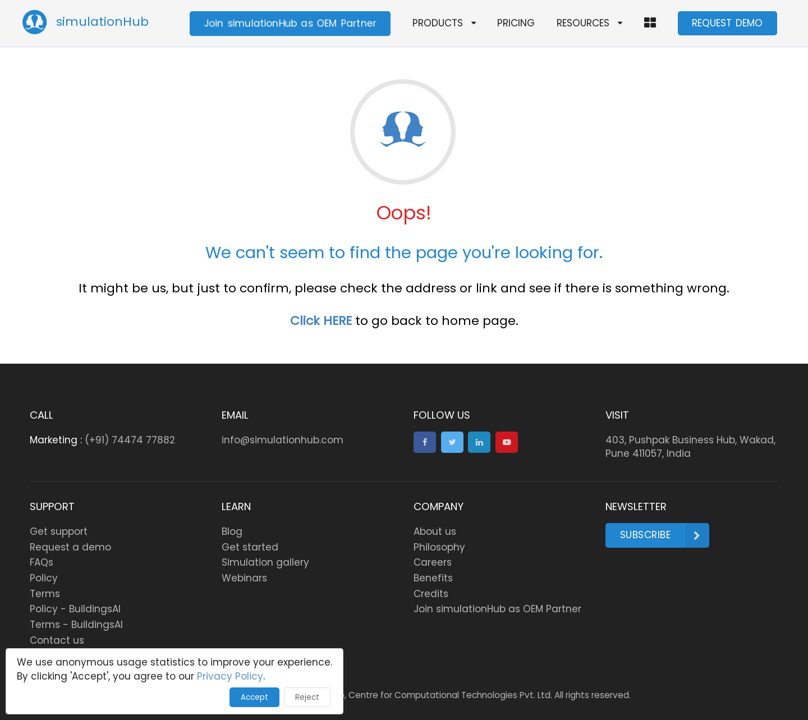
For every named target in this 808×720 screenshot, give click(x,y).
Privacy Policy (230, 676)
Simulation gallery (265, 562)
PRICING (516, 23)
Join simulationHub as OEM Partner (290, 23)
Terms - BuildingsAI (76, 624)
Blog (232, 531)
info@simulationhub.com (282, 440)
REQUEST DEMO (727, 23)
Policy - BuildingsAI (75, 609)
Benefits (433, 578)
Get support (59, 531)
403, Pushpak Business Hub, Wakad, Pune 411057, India (690, 446)
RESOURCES (589, 23)
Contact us (57, 640)
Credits (431, 593)
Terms (45, 593)
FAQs (41, 562)
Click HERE (321, 320)
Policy (44, 578)
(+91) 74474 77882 (130, 440)
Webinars (244, 578)
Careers (433, 562)
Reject (307, 697)
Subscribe (665, 535)
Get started (250, 547)
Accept (254, 697)
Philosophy (439, 547)
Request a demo (70, 547)
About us (435, 531)
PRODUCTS (444, 23)
